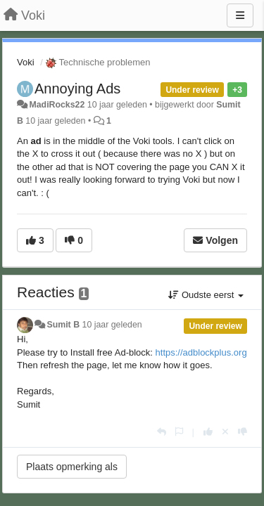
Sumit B (63, 325)
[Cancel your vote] (225, 432)
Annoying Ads (77, 88)
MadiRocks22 (56, 105)
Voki (25, 62)
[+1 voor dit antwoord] (208, 432)
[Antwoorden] (161, 432)
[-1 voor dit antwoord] (242, 432)
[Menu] (240, 15)
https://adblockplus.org (201, 352)
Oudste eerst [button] (206, 295)
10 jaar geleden (112, 325)
